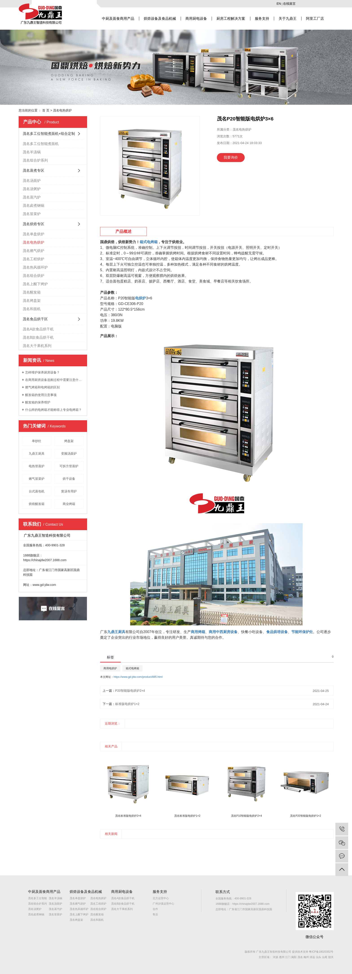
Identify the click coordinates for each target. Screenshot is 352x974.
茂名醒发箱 (32, 292)
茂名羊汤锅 (32, 152)
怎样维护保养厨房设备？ (42, 372)
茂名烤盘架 (32, 300)
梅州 (306, 957)
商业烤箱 (69, 504)
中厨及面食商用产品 (118, 18)
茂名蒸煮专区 (33, 170)
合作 (155, 909)
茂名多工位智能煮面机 (41, 144)
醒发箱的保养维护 (37, 402)
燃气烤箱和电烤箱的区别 (42, 387)
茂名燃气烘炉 (33, 251)
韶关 (331, 957)
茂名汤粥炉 (32, 189)
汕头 (318, 957)
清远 (312, 957)
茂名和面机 (32, 309)
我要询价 (231, 157)
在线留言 (289, 3)
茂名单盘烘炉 (33, 234)
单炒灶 (36, 441)
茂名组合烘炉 (33, 276)
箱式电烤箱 (132, 668)
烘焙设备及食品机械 (160, 18)
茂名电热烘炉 (62, 110)
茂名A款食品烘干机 (38, 329)
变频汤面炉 (69, 453)
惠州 (281, 957)
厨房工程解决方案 (230, 18)
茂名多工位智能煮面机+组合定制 (49, 134)
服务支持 (262, 18)
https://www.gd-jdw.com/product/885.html (138, 676)
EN (279, 3)
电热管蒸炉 (36, 466)
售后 (155, 914)
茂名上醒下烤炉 (35, 284)
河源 (275, 957)
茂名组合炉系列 (35, 160)
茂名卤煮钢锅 (33, 205)
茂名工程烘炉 (33, 259)
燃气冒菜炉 (36, 478)
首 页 (45, 110)
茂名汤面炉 (32, 180)
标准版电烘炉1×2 (127, 704)
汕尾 (324, 957)
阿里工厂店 (315, 18)
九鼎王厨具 (36, 453)
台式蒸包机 (36, 491)
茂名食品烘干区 (35, 319)
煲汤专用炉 (69, 491)
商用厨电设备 (196, 18)
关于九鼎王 (288, 18)
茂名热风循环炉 (35, 267)
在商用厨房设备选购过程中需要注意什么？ (54, 380)
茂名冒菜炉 (32, 214)
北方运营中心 (161, 898)
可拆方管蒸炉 (68, 466)
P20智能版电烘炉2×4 (130, 690)
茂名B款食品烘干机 (38, 337)
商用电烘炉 (110, 668)
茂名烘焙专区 (33, 224)
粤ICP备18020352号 (321, 951)
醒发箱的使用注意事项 (41, 395)
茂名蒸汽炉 (32, 197)
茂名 (300, 957)
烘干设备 (69, 478)
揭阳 (294, 957)
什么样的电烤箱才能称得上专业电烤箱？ (53, 409)
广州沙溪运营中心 (163, 903)
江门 (287, 957)
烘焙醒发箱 (36, 504)
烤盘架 (69, 441)
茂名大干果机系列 (37, 346)
